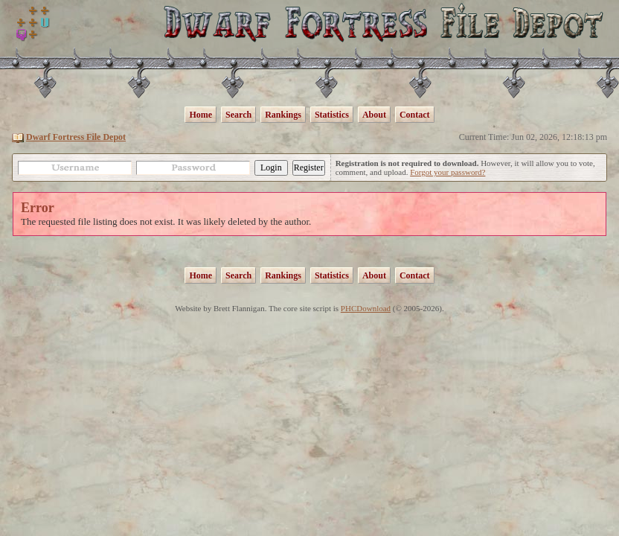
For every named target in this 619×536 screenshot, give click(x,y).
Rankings (283, 114)
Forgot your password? (447, 172)
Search (238, 114)
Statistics (332, 114)
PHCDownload (366, 308)
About (374, 114)
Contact (415, 114)
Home (200, 114)
